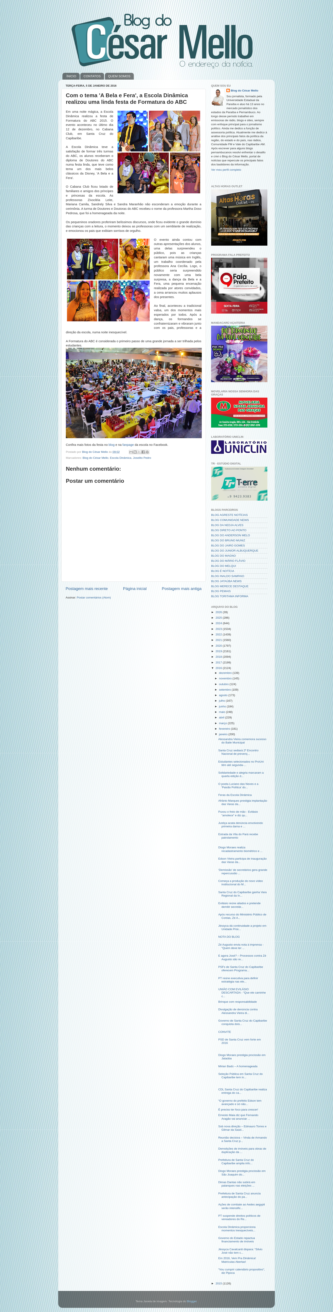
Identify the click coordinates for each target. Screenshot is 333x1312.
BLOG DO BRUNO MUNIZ (228, 540)
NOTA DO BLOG (229, 936)
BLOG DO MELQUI (223, 565)
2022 (219, 634)
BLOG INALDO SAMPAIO (227, 576)
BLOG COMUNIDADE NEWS (230, 520)
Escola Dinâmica (120, 457)
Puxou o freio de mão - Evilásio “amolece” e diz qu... (238, 813)
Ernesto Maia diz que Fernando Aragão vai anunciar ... (238, 1117)
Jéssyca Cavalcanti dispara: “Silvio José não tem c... (240, 1251)
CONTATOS (92, 76)
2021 (219, 640)
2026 (219, 612)
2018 (219, 656)
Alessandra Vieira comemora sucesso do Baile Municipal (242, 741)
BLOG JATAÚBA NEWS (226, 581)
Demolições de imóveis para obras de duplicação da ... (242, 1150)
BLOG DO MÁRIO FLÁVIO (228, 560)
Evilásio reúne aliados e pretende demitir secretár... (239, 905)
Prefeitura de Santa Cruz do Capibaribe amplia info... (236, 1161)
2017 (219, 662)
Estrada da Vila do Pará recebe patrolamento (238, 836)
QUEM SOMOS (119, 76)
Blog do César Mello (96, 457)
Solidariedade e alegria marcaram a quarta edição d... (241, 774)
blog (111, 444)
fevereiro (225, 728)
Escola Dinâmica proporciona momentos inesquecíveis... (237, 1228)
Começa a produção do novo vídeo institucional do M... (240, 882)
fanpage (128, 444)
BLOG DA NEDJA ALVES (227, 525)
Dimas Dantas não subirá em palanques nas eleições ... (236, 1184)
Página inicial (135, 588)
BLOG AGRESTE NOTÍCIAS (229, 515)
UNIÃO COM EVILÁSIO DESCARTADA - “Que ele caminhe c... (242, 993)
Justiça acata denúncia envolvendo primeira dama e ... (240, 824)
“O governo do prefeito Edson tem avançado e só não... (239, 1102)
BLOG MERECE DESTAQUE (229, 586)
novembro (226, 678)
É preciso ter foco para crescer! (238, 1109)
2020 (219, 645)
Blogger (192, 1301)
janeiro (223, 734)
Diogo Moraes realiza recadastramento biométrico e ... (240, 849)
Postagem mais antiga (182, 588)
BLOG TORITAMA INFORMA (229, 596)
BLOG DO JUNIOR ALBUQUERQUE (234, 550)
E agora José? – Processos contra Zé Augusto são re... (242, 957)
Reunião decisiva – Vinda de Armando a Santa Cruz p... (242, 1139)
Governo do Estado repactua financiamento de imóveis (236, 1239)
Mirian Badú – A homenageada (238, 1066)
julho (222, 700)
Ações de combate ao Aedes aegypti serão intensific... (241, 1206)
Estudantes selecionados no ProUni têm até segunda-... (241, 763)
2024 (219, 623)
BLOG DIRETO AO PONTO (228, 530)
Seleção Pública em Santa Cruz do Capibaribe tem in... (240, 1075)
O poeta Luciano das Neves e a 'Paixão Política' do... (238, 785)
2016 (219, 668)
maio (222, 712)
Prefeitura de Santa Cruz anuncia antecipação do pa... (239, 1195)
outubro (224, 684)
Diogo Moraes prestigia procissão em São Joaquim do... (242, 1172)
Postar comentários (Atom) (94, 597)
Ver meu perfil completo (226, 169)
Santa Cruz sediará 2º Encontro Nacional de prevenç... (238, 752)
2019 (219, 651)
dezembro (226, 672)
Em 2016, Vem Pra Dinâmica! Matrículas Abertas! (237, 1260)
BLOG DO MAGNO (223, 555)
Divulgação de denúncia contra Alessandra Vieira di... (238, 1011)
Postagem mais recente (87, 588)
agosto (223, 695)
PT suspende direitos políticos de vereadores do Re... (239, 1217)
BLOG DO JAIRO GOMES (228, 545)
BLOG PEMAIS (221, 591)
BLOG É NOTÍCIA (222, 571)
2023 (219, 629)
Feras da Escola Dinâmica (235, 795)
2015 (219, 1283)
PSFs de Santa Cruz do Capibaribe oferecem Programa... (240, 968)
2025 (219, 617)
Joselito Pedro (142, 457)
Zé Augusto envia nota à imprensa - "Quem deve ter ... (241, 946)
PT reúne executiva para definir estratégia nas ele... (238, 980)
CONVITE (224, 1031)
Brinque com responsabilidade (237, 1001)
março (223, 723)
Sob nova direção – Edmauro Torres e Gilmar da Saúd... (242, 1128)
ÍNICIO (71, 76)
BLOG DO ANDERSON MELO (230, 535)
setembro (225, 689)
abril (222, 717)
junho (223, 706)
